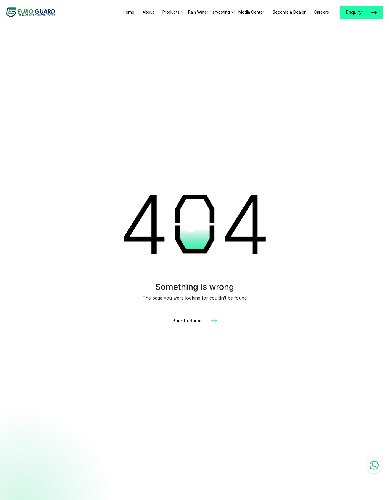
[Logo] (30, 12)
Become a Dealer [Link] (289, 12)
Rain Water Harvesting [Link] (209, 12)
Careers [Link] (321, 12)
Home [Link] (128, 12)
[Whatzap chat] (374, 465)
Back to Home (194, 321)
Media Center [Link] (251, 12)
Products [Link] (171, 12)
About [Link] (148, 12)
